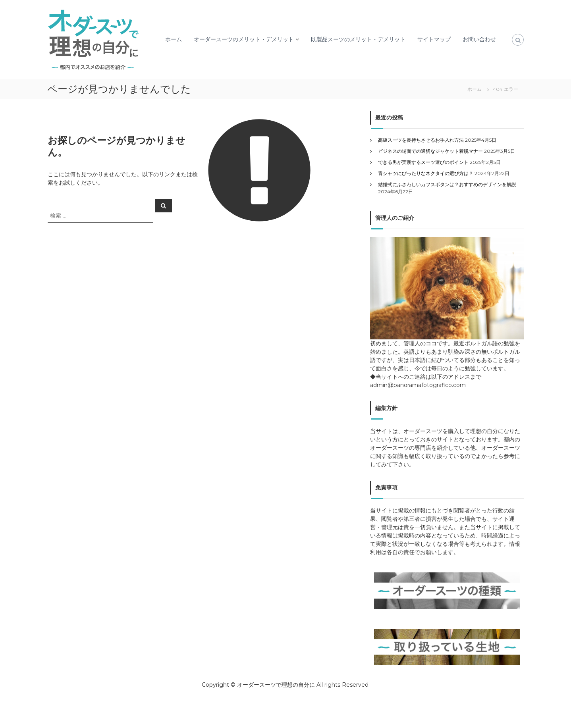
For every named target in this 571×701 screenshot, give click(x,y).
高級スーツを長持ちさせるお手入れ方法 (421, 140)
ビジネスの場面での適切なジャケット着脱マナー (430, 151)
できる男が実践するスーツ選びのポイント (423, 162)
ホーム (173, 39)
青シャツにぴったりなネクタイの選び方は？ (425, 173)
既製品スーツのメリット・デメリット (358, 39)
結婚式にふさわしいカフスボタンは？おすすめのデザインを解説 (447, 184)
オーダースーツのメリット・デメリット (244, 39)
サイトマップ (434, 39)
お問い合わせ (479, 39)
